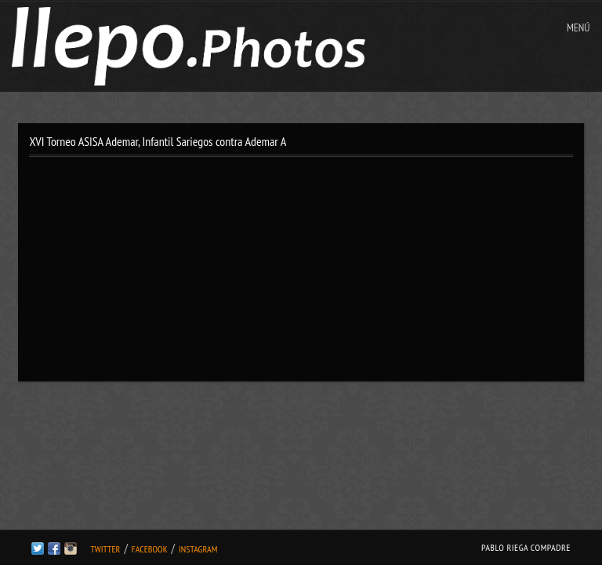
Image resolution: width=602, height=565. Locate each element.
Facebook (150, 549)
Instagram (198, 549)
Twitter (105, 549)
